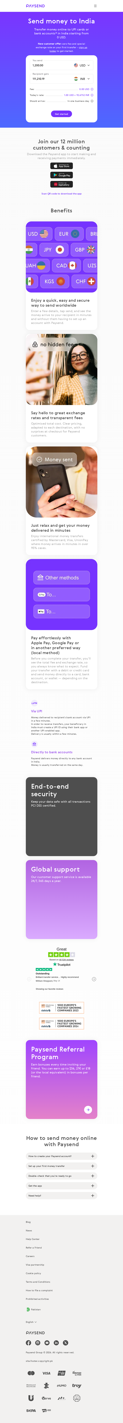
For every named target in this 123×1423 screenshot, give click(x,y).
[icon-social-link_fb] (28, 1343)
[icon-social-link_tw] (65, 1343)
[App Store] (61, 166)
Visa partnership (35, 1264)
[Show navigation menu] (95, 6)
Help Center (33, 1239)
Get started (61, 113)
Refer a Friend (34, 1247)
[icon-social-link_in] (37, 1343)
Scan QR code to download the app (62, 193)
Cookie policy (33, 1273)
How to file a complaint (39, 1290)
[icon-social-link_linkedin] (56, 1343)
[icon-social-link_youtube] (47, 1343)
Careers (30, 1256)
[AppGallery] (61, 184)
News (29, 1230)
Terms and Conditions (38, 1281)
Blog (28, 1221)
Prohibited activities (37, 1298)
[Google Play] (61, 175)
